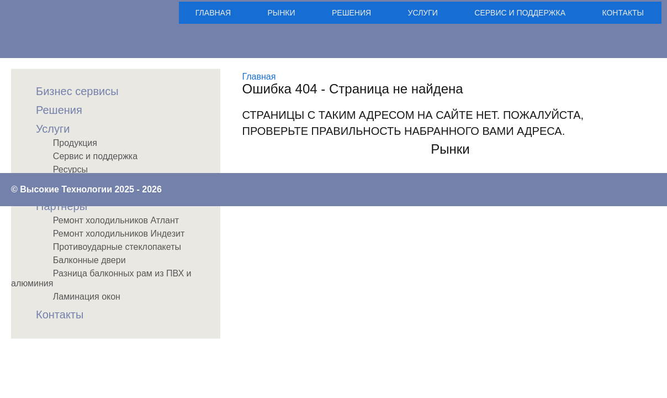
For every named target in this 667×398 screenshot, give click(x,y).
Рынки (281, 12)
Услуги (423, 12)
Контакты (623, 12)
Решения (351, 12)
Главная (213, 12)
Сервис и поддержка (519, 12)
